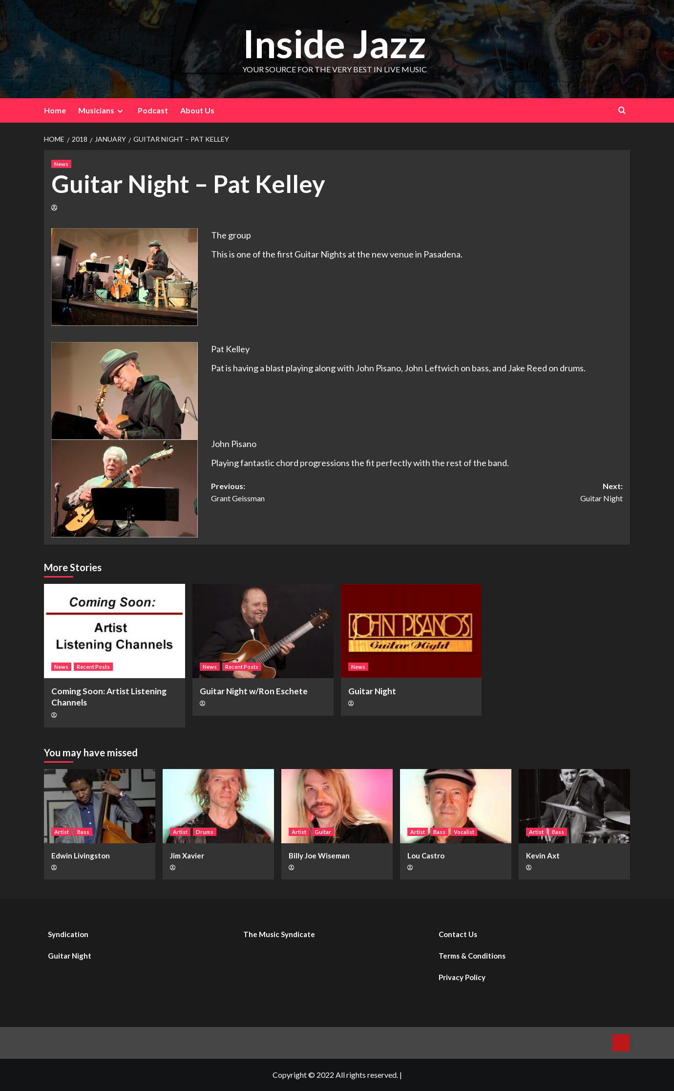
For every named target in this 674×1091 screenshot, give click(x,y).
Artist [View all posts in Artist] (61, 832)
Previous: (314, 493)
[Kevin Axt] (574, 806)
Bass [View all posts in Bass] (83, 832)
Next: (520, 493)
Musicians (102, 110)
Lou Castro (425, 855)
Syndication (68, 934)
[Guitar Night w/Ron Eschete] (263, 631)
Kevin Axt (543, 855)
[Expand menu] (120, 111)
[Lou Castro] (455, 806)
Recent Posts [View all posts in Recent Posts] (93, 666)
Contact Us (458, 934)
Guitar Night (372, 691)
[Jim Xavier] (218, 806)
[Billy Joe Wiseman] (337, 806)
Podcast (153, 110)
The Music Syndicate (279, 934)
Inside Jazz (334, 42)
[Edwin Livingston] (99, 806)
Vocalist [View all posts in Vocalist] (464, 832)
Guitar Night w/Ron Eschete (254, 691)
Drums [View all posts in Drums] (204, 832)
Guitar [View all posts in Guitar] (323, 832)
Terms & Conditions (472, 955)
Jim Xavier (187, 855)
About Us (197, 110)
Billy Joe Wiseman (319, 855)
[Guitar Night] (411, 631)
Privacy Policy (462, 977)
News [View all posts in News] (61, 164)
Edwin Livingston (80, 855)
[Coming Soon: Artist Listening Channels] (114, 631)
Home (55, 110)
